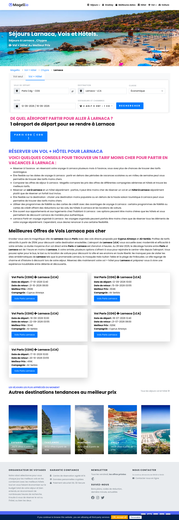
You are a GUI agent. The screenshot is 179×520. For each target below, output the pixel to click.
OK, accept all (119, 517)
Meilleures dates (126, 5)
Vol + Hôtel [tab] (35, 76)
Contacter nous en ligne (147, 478)
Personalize (135, 517)
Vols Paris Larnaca (24, 298)
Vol (151, 5)
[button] (89, 458)
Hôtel (142, 5)
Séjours (92, 5)
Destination (84, 85)
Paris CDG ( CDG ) (28, 136)
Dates (17, 100)
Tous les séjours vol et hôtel (155, 391)
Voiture (164, 5)
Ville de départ (22, 85)
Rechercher (130, 105)
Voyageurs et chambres (91, 100)
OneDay (107, 5)
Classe (132, 85)
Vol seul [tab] (18, 76)
